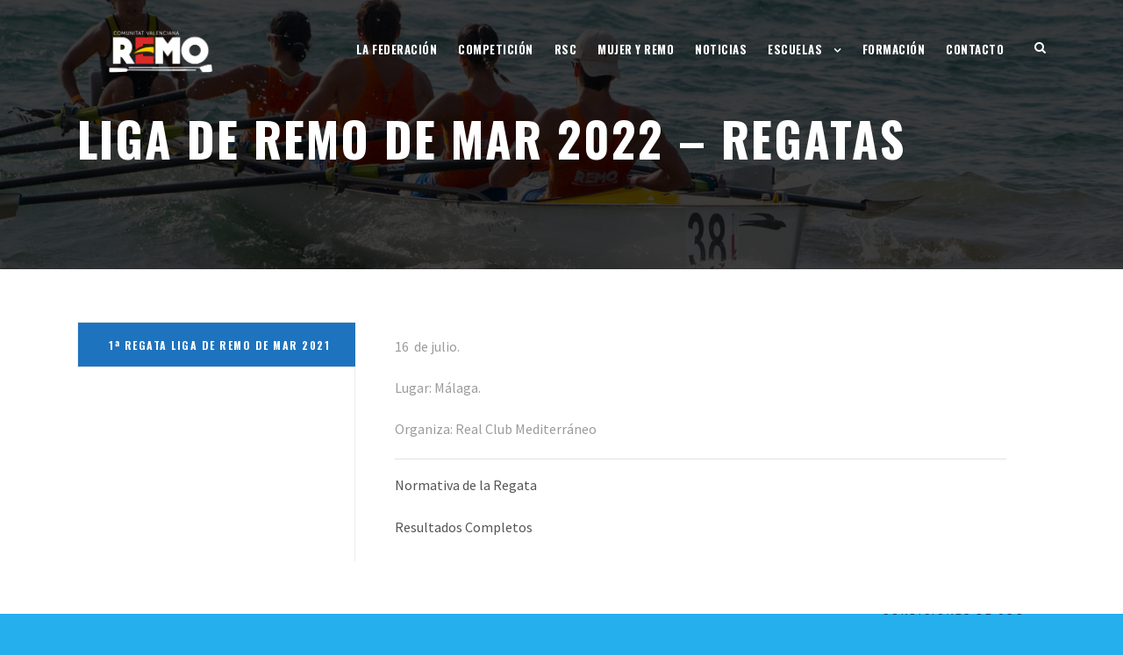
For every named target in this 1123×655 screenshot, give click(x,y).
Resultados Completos (464, 527)
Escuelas (795, 49)
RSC (565, 49)
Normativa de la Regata (466, 485)
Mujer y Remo (635, 49)
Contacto (975, 49)
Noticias (721, 49)
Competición (495, 49)
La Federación (397, 49)
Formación (894, 49)
